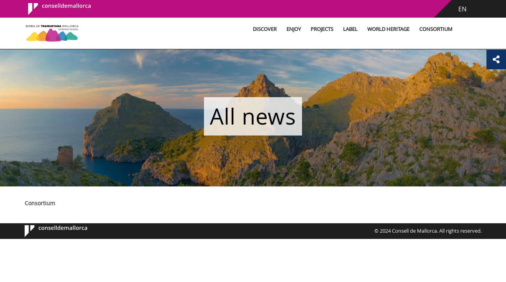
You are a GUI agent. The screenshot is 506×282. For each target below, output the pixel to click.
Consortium (435, 29)
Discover (265, 29)
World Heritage (388, 29)
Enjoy (293, 29)
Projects (322, 29)
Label (350, 29)
